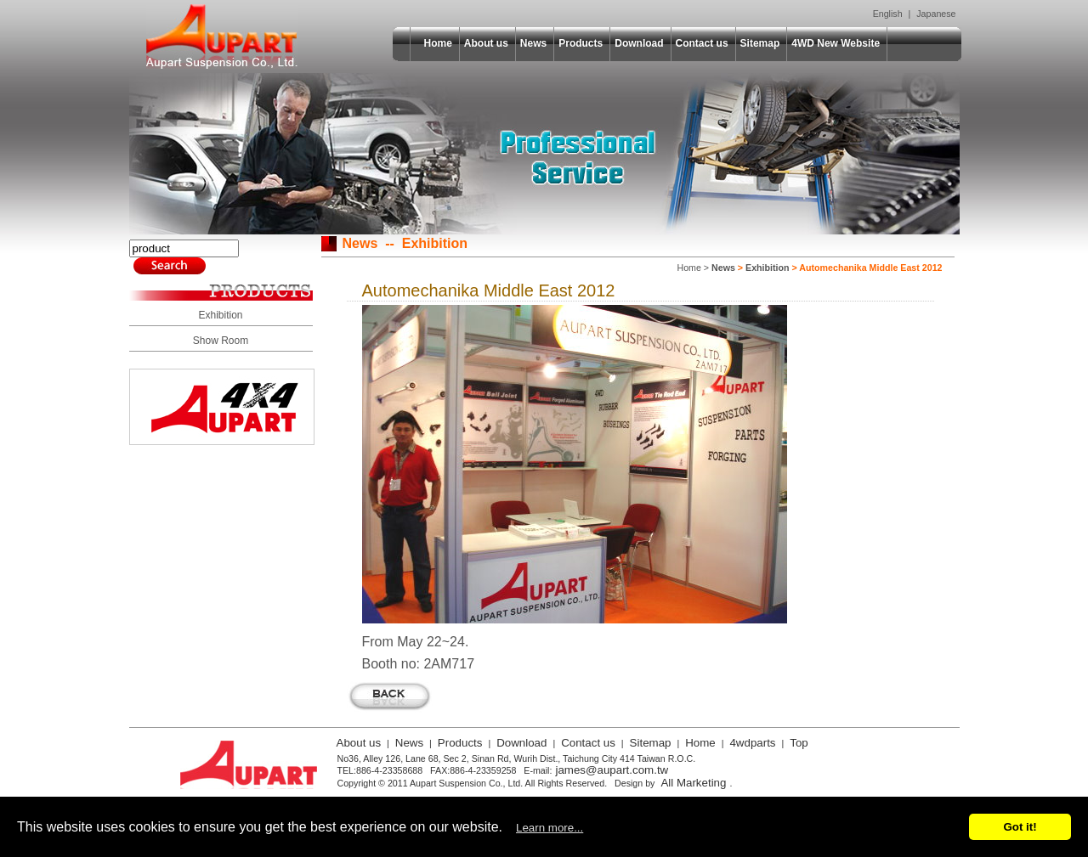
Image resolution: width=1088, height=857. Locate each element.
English (888, 13)
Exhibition (220, 315)
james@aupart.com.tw (611, 770)
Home (438, 43)
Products (580, 43)
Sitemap (760, 43)
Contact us (702, 43)
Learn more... (549, 827)
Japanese (935, 13)
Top (799, 742)
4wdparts (752, 742)
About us (486, 43)
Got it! (1019, 826)
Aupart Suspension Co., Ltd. (222, 36)
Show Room (220, 341)
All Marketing (693, 782)
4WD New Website (835, 43)
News (533, 43)
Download (639, 43)
